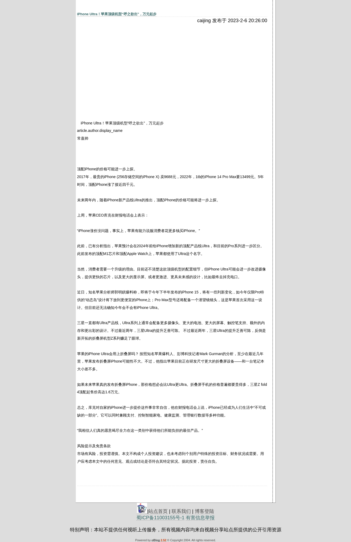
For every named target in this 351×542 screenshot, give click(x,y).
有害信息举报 (200, 517)
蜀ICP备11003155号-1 (160, 517)
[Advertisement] (123, 63)
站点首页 (158, 511)
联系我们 (181, 511)
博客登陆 (204, 511)
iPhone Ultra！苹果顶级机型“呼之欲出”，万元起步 (117, 14)
